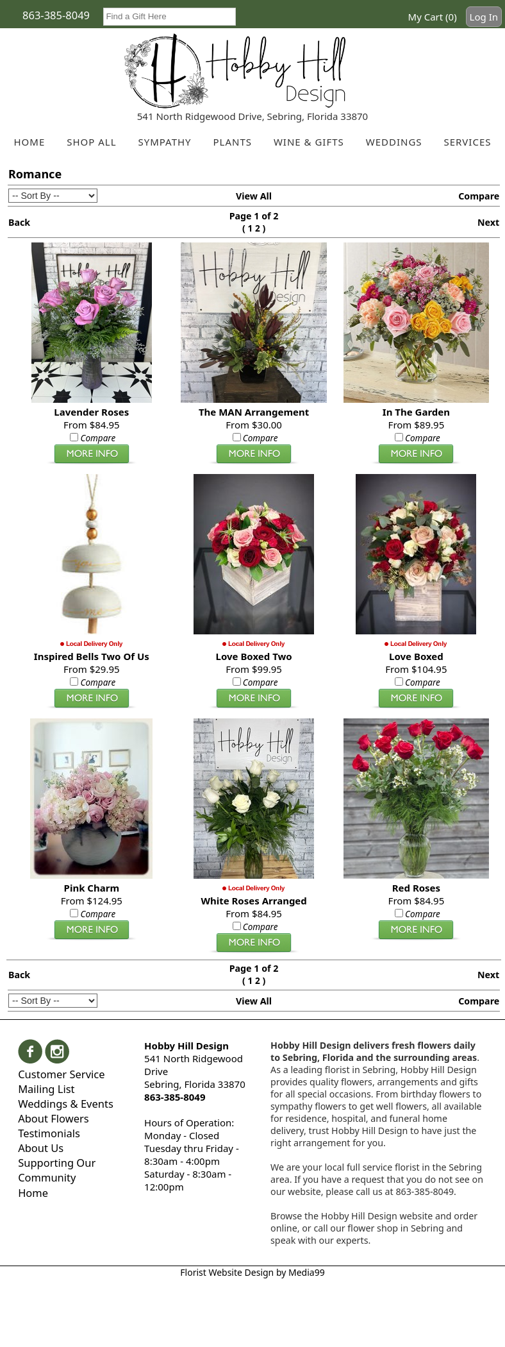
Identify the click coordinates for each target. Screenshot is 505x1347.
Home (33, 1192)
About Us (40, 1147)
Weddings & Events (65, 1103)
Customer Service (61, 1074)
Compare (478, 196)
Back (19, 222)
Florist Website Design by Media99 (252, 1272)
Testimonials (49, 1133)
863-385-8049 (56, 15)
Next (488, 222)
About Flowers (53, 1118)
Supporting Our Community (56, 1170)
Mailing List (46, 1088)
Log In (484, 16)
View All (254, 196)
